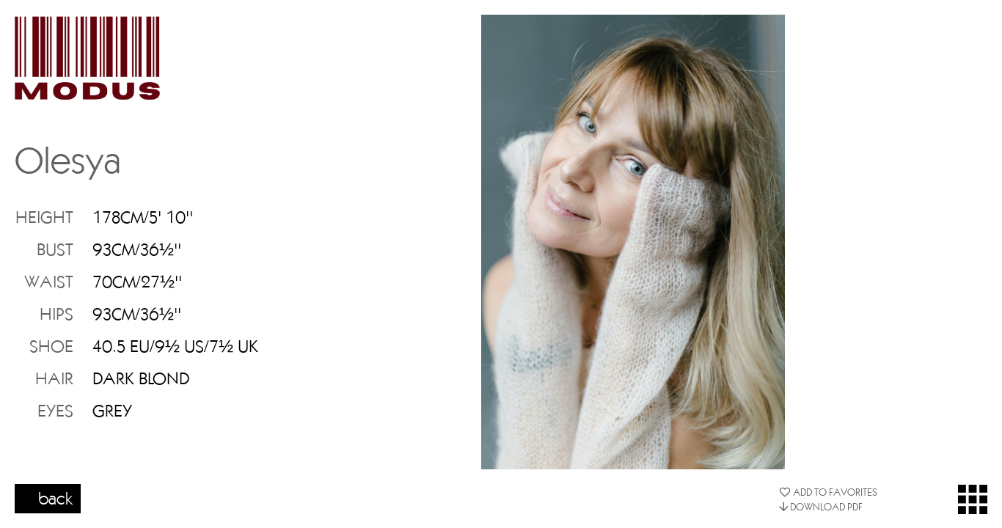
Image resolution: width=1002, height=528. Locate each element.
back (55, 497)
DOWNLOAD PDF (821, 507)
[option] (633, 242)
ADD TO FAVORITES (828, 492)
